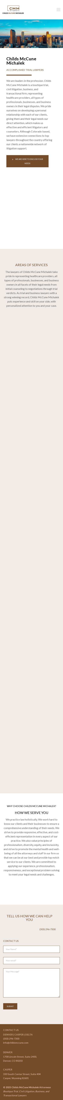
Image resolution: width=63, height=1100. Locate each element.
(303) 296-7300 (11, 1038)
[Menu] (57, 9)
